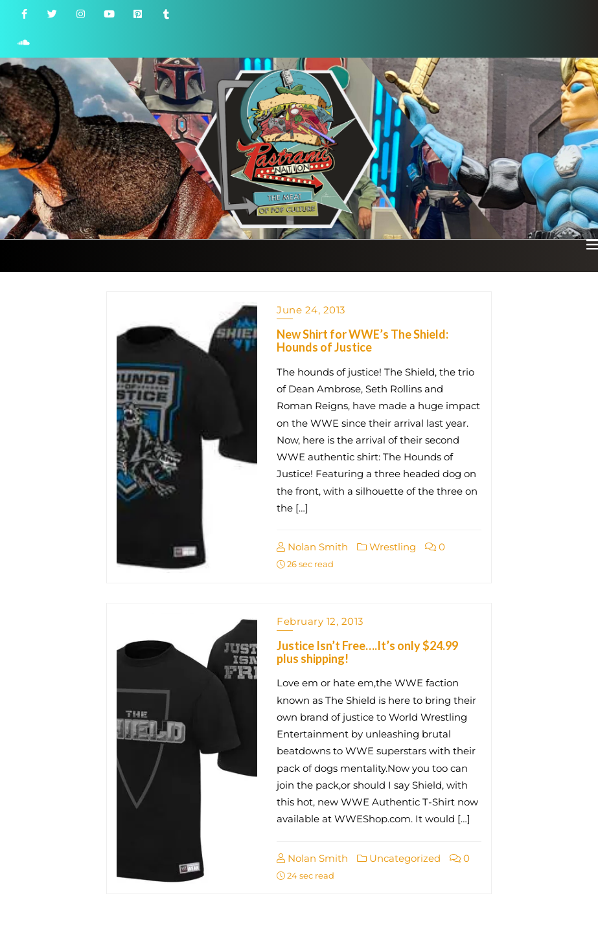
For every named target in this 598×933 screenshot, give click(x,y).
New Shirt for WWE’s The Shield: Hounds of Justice (362, 340)
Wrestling (386, 547)
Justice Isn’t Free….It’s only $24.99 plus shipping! (367, 652)
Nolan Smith (312, 547)
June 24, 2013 (311, 310)
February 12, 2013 (320, 621)
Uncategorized (399, 858)
